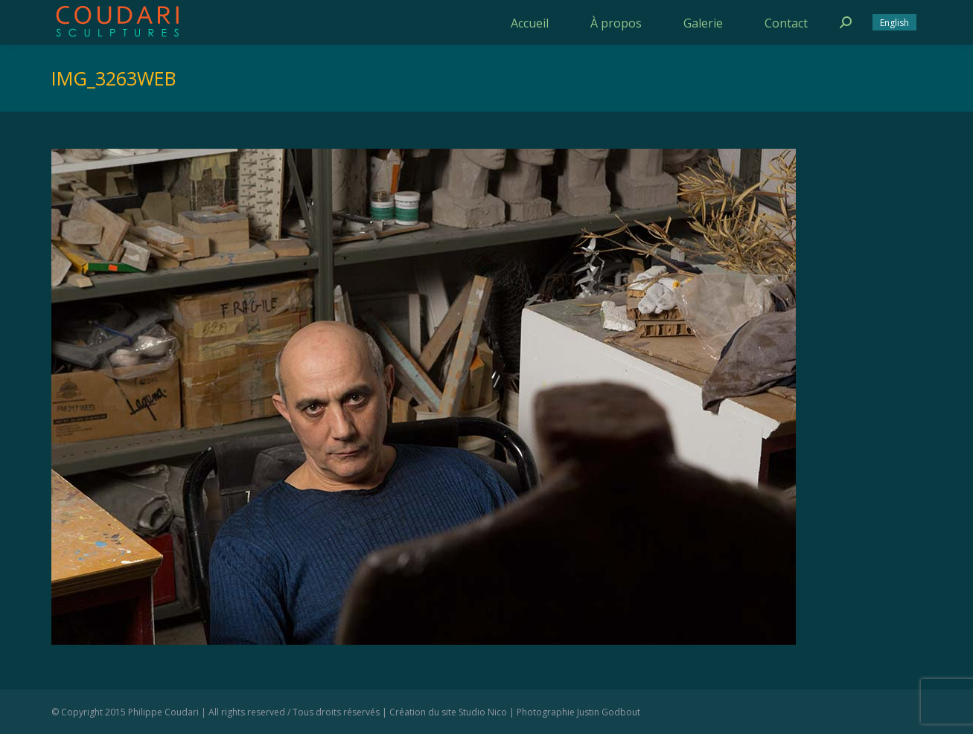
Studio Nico (483, 712)
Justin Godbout (608, 712)
